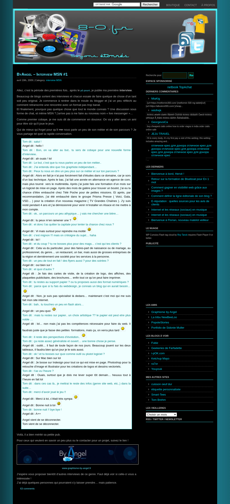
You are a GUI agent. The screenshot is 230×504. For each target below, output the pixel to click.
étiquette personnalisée (165, 389)
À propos (208, 5)
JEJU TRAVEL (160, 133)
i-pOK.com (158, 353)
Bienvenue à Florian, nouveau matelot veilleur (180, 220)
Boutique (173, 5)
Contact (190, 5)
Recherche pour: (154, 75)
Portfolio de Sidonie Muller (167, 327)
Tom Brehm (158, 399)
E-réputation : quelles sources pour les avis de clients (180, 203)
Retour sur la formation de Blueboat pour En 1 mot (180, 180)
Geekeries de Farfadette (166, 348)
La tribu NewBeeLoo (164, 317)
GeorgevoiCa (159, 122)
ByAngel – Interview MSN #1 (42, 74)
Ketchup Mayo (160, 358)
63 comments (27, 488)
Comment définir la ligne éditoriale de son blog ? (181, 196)
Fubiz (154, 342)
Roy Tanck (182, 235)
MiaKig (155, 98)
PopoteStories (160, 322)
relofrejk (156, 110)
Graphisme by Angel (164, 312)
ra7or (154, 363)
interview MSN (54, 80)
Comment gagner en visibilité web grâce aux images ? (179, 189)
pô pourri (85, 90)
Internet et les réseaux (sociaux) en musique (179, 209)
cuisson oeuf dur (161, 384)
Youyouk (156, 369)
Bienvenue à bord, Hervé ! (167, 173)
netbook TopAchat (179, 87)
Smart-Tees (158, 394)
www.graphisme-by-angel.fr (76, 468)
